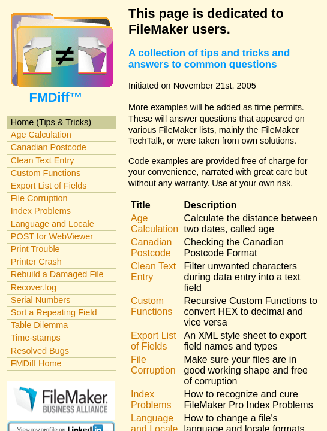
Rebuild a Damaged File (57, 274)
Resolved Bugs (40, 351)
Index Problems (41, 211)
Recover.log (33, 287)
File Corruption (39, 198)
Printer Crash (36, 261)
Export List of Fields (49, 185)
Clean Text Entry (42, 160)
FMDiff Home (36, 363)
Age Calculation (41, 134)
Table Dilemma (39, 325)
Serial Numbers (41, 300)
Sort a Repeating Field (54, 312)
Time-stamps (36, 337)
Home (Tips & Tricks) (51, 122)
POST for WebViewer (52, 236)
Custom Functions (45, 173)
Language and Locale (52, 224)
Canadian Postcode (48, 147)
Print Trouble (35, 249)
